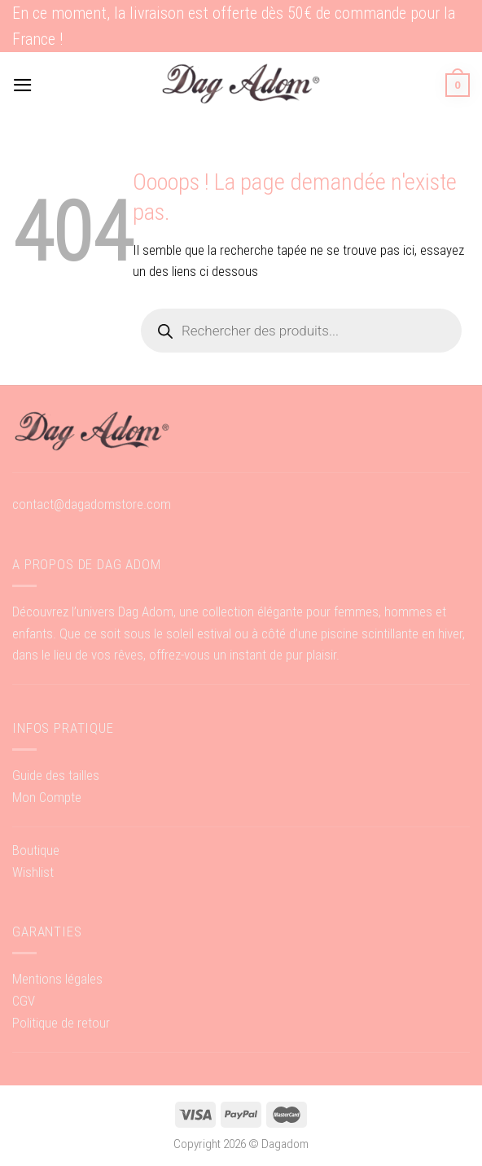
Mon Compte (46, 797)
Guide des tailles (55, 775)
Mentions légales (57, 979)
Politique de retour (61, 1023)
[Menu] (22, 85)
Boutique (35, 850)
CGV (23, 1001)
